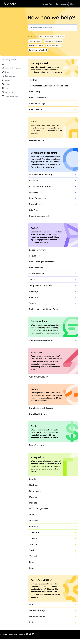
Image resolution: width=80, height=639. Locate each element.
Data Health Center (38, 414)
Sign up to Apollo (47, 4)
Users (32, 604)
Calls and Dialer (36, 273)
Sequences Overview (36, 45)
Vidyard (33, 556)
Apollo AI (33, 180)
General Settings (37, 610)
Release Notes (36, 109)
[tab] (9, 59)
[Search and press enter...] (52, 27)
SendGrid (33, 544)
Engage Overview (37, 250)
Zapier (32, 562)
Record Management (39, 216)
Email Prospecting (37, 198)
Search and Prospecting (40, 174)
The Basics (34, 80)
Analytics (33, 297)
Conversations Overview (40, 340)
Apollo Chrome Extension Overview (52, 37)
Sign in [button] (72, 4)
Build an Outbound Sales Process (45, 309)
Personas (33, 192)
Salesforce (34, 532)
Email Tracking (36, 267)
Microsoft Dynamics (38, 508)
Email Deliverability (38, 97)
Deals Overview (36, 445)
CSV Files (33, 210)
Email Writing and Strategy (41, 261)
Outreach (33, 520)
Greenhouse (35, 491)
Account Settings (37, 103)
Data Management (38, 616)
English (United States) (15, 634)
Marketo (33, 503)
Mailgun (33, 497)
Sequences (34, 256)
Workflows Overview (38, 377)
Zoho (31, 568)
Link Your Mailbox (35, 41)
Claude (32, 479)
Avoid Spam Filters (53, 45)
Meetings (33, 291)
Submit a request (62, 4)
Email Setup (35, 91)
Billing (32, 622)
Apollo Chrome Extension (41, 186)
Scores (32, 303)
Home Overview (36, 140)
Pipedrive (33, 526)
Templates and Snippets (40, 285)
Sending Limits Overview (53, 41)
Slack (31, 550)
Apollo (2, 634)
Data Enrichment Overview (41, 408)
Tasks (32, 279)
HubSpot (33, 485)
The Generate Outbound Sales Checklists (48, 85)
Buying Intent (35, 204)
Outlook (33, 514)
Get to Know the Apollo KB (38, 50)
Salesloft (33, 538)
